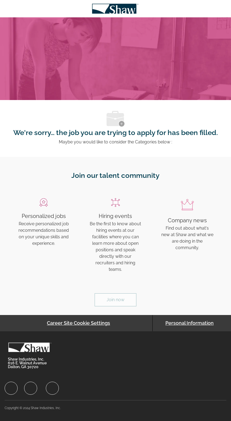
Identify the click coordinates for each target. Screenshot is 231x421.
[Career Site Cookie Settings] (78, 323)
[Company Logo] (115, 8)
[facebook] (11, 388)
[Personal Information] (189, 323)
